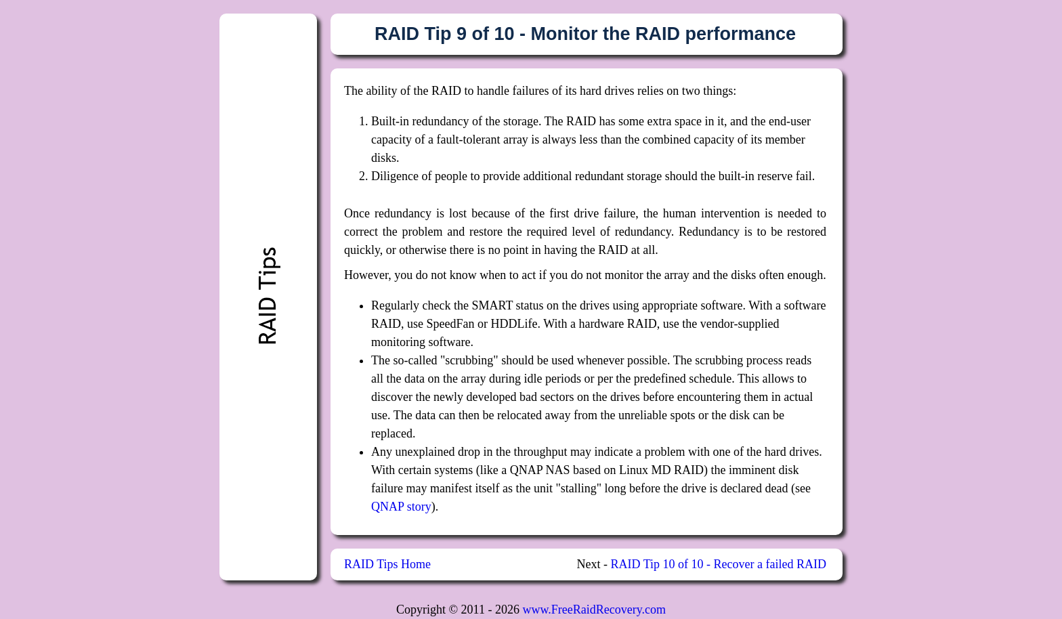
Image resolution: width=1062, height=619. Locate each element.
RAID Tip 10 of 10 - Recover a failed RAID (718, 564)
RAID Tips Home (387, 564)
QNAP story (401, 506)
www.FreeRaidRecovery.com (594, 609)
